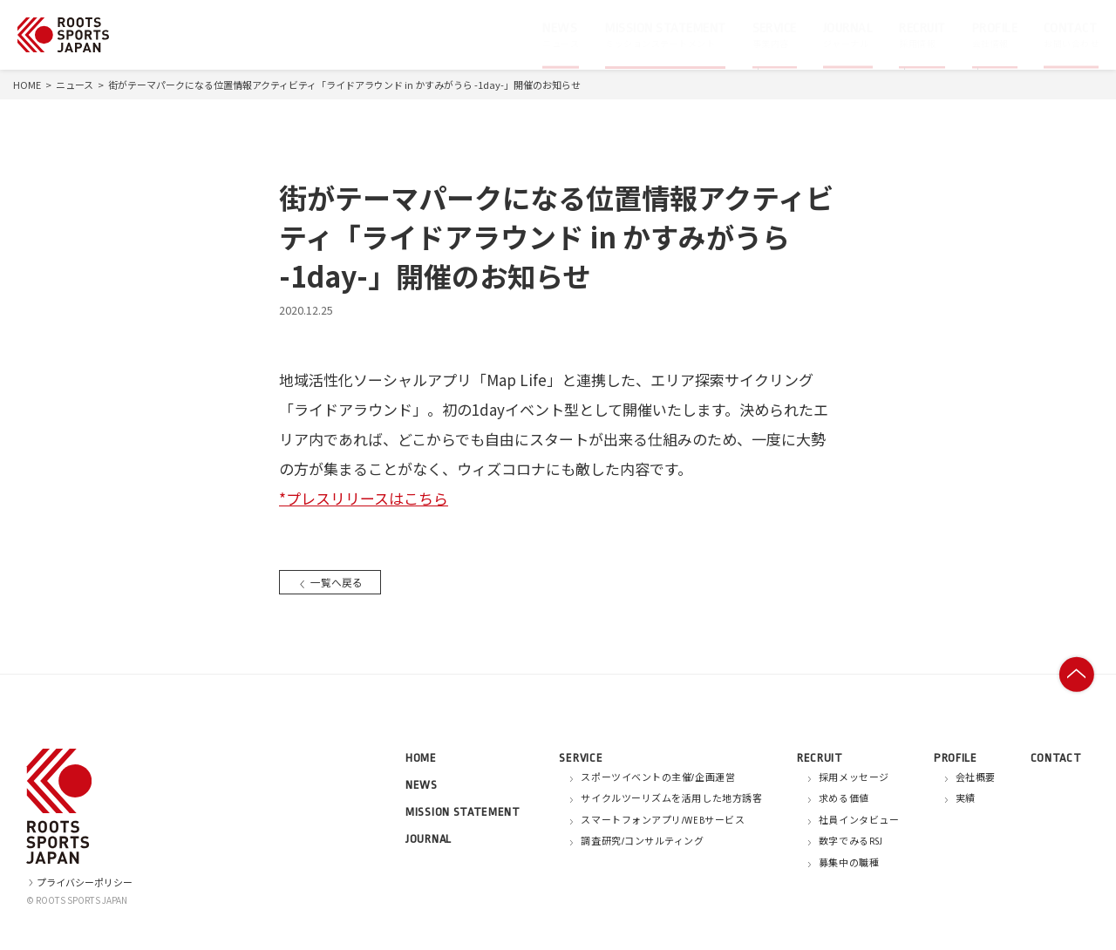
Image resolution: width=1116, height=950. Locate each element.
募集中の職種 (849, 863)
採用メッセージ (854, 778)
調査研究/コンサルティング (642, 842)
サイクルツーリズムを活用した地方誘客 (671, 799)
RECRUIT (820, 757)
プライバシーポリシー (79, 882)
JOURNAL (428, 838)
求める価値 (844, 799)
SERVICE (580, 757)
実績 (966, 799)
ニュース (74, 85)
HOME (27, 85)
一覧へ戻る (332, 581)
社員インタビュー (859, 821)
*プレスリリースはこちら (363, 498)
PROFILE (955, 757)
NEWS (421, 784)
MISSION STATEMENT (463, 811)
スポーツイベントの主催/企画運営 (658, 778)
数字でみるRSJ (850, 842)
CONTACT (1056, 757)
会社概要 (976, 778)
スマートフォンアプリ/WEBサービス (663, 821)
